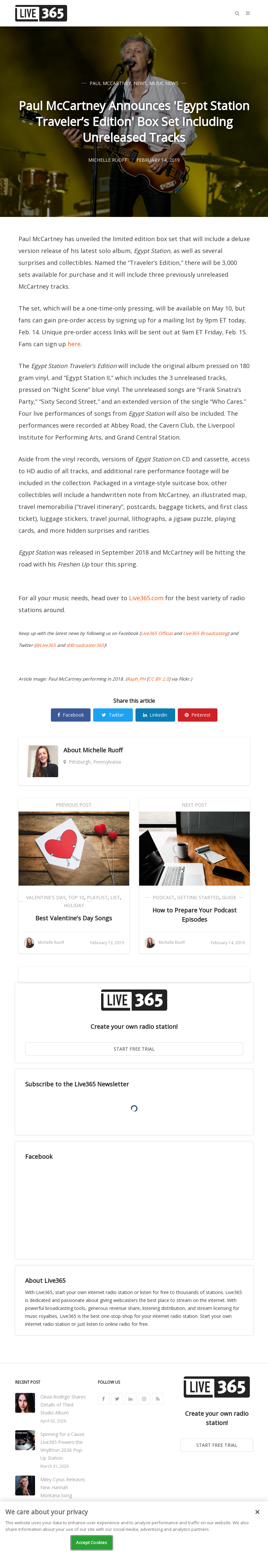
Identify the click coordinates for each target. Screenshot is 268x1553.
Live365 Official (156, 633)
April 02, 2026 (53, 1421)
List (115, 897)
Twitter (113, 715)
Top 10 (76, 897)
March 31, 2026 (54, 1466)
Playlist (97, 897)
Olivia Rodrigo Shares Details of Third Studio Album (63, 1405)
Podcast (163, 897)
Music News (163, 83)
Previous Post (74, 805)
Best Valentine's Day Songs (73, 918)
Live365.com (146, 598)
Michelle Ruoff (103, 750)
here (74, 344)
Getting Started (198, 897)
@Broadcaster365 (85, 645)
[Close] (257, 1512)
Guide (229, 897)
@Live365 (46, 645)
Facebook (70, 715)
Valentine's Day (45, 897)
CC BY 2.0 (158, 679)
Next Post (194, 805)
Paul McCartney (110, 83)
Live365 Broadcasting (205, 633)
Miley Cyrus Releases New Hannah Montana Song (62, 1487)
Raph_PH (136, 679)
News (140, 83)
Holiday (74, 905)
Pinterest (198, 715)
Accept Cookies (91, 1542)
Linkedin (155, 715)
